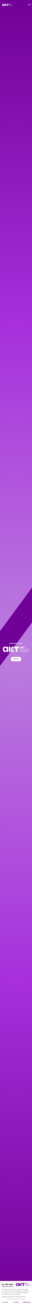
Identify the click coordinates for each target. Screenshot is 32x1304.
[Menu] (29, 5)
